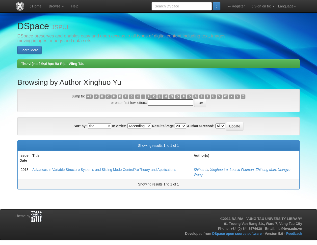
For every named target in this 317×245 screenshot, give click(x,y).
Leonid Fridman (242, 170)
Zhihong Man (266, 170)
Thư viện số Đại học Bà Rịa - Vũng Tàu (52, 64)
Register (236, 6)
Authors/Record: (200, 126)
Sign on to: (263, 6)
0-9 (89, 96)
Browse (56, 6)
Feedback (294, 234)
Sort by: (80, 126)
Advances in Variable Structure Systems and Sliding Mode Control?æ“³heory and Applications (104, 170)
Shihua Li (201, 170)
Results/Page (163, 126)
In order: (119, 126)
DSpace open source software (237, 234)
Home (35, 6)
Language (287, 6)
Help (75, 6)
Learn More (29, 50)
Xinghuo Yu (219, 170)
